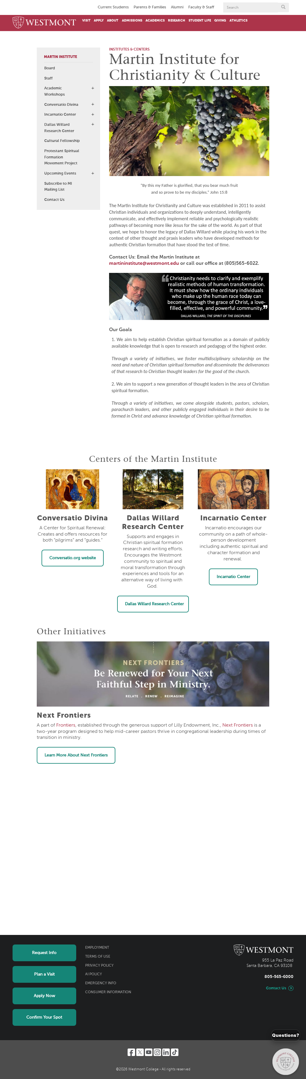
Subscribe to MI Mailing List (58, 187)
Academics (155, 20)
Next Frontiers (237, 725)
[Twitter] (140, 1052)
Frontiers (65, 725)
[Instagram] (157, 1052)
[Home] (44, 23)
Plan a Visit (44, 974)
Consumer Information (108, 992)
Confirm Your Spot (44, 1017)
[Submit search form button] (283, 7)
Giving (220, 20)
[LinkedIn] (166, 1052)
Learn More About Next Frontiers (76, 755)
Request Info (44, 953)
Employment (97, 948)
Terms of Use (97, 957)
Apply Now (44, 996)
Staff (48, 78)
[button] (92, 88)
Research (176, 20)
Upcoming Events (60, 173)
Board (49, 68)
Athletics (238, 20)
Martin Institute (60, 57)
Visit (86, 20)
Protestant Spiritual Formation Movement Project (61, 157)
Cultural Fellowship (62, 141)
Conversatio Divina (61, 105)
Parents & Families (150, 7)
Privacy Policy (99, 966)
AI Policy (93, 974)
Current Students (113, 7)
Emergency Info (100, 983)
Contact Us (54, 200)
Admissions (132, 20)
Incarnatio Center (60, 115)
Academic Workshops (54, 91)
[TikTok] (174, 1052)
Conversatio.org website (72, 558)
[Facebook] (131, 1052)
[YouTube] (148, 1052)
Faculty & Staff (201, 7)
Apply (99, 20)
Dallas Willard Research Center (59, 128)
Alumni (177, 7)
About (112, 20)
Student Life (200, 20)
